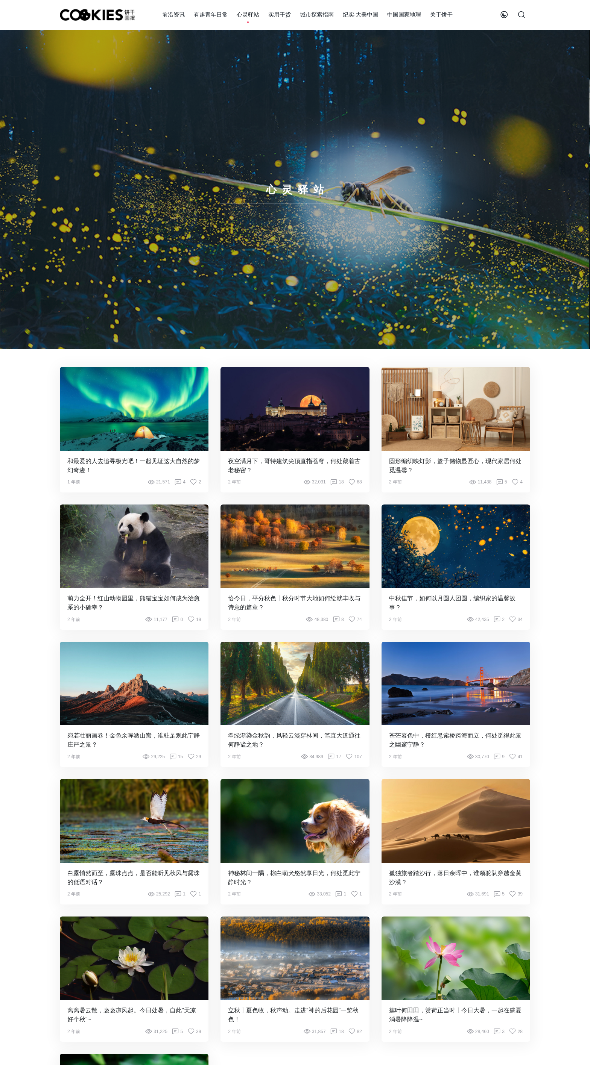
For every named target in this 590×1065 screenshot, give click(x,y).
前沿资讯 (173, 14)
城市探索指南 (317, 14)
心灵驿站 (248, 14)
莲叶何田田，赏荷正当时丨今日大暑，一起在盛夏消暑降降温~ (455, 1015)
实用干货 (279, 14)
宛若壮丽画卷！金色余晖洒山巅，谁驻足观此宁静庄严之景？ (133, 740)
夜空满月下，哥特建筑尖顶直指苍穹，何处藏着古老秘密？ (294, 465)
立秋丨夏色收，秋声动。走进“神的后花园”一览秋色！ (293, 1015)
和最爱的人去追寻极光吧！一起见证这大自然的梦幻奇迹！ (133, 465)
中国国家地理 (404, 14)
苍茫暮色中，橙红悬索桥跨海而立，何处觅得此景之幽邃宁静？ (455, 740)
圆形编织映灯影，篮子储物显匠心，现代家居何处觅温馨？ (455, 465)
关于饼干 (441, 14)
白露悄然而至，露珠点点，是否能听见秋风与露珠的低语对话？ (133, 877)
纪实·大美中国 (360, 14)
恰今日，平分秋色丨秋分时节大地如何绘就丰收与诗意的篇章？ (294, 603)
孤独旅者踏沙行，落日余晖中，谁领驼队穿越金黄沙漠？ (455, 877)
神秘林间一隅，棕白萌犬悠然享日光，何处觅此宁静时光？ (294, 877)
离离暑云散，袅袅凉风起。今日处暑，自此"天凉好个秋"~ (131, 1015)
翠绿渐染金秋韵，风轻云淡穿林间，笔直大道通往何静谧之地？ (294, 740)
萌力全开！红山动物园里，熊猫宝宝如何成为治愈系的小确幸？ (133, 603)
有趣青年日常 (211, 14)
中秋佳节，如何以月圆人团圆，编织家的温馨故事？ (452, 603)
